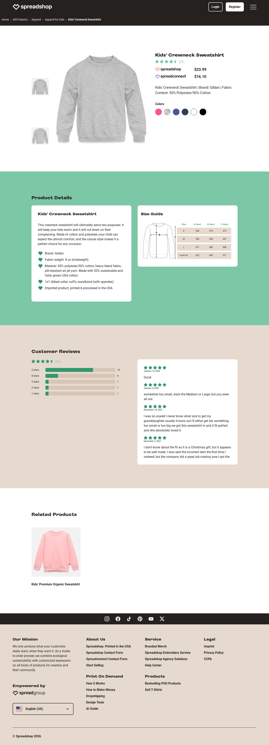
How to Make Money (100, 690)
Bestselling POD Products (163, 683)
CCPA (208, 659)
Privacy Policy (214, 653)
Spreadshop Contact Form (104, 653)
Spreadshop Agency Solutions (166, 659)
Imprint (209, 646)
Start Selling (94, 665)
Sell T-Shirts (153, 690)
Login (215, 7)
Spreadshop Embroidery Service (168, 653)
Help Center (153, 665)
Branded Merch (156, 646)
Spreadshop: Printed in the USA (108, 646)
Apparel (36, 19)
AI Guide (92, 709)
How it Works (95, 683)
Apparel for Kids (54, 19)
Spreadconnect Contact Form (106, 659)
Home (5, 19)
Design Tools (95, 702)
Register (235, 7)
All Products (20, 19)
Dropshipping (95, 696)
